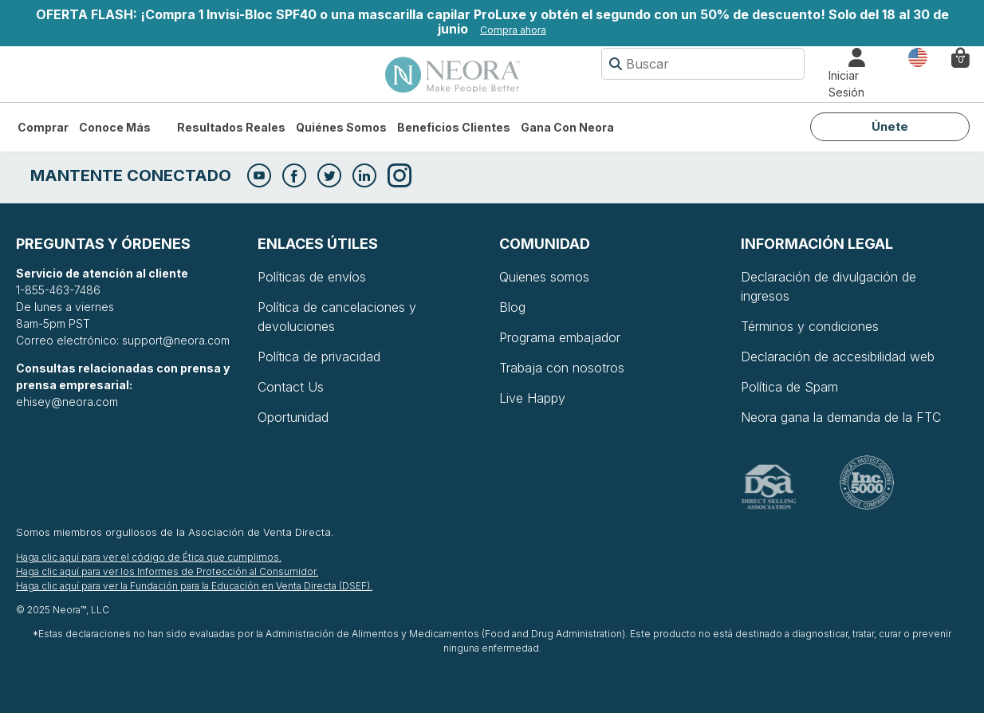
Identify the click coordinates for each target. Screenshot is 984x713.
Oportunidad (293, 417)
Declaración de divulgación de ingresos (828, 286)
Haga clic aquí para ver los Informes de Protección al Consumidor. (167, 571)
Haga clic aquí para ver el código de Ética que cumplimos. (148, 557)
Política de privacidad (319, 356)
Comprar (43, 127)
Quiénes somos (341, 127)
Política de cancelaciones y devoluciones (337, 316)
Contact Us (291, 387)
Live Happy (532, 398)
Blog (512, 307)
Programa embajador (559, 337)
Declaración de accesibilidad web (838, 356)
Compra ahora (513, 30)
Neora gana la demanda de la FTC (841, 417)
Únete (890, 126)
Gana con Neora (567, 127)
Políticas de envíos (312, 277)
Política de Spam (789, 387)
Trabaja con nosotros (561, 368)
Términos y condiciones (810, 326)
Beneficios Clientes (453, 127)
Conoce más (115, 127)
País (917, 56)
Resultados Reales (231, 127)
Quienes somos (544, 277)
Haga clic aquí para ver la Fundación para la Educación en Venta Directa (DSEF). (194, 586)
